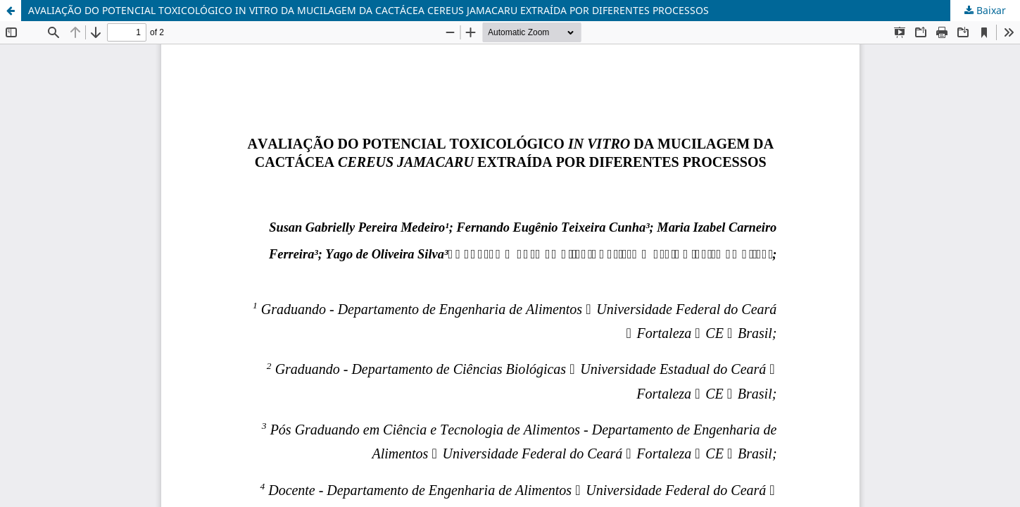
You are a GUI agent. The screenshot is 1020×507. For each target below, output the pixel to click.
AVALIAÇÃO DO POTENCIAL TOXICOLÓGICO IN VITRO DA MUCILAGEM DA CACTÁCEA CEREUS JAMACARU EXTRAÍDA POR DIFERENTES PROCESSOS (368, 10)
